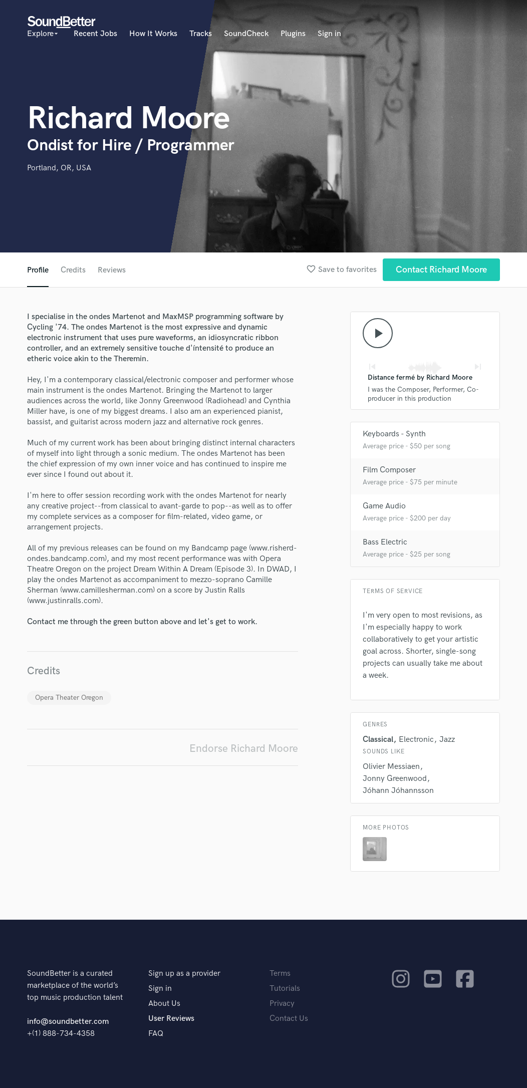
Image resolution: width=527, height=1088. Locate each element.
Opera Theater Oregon (69, 697)
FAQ (155, 1033)
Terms (280, 973)
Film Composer (389, 470)
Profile (38, 270)
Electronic (416, 739)
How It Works (153, 34)
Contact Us (289, 1018)
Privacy (282, 1003)
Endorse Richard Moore (243, 748)
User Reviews (171, 1018)
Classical (378, 739)
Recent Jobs (95, 34)
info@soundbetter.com (68, 1021)
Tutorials (285, 988)
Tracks (200, 34)
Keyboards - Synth (394, 434)
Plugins (293, 34)
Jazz (447, 739)
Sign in (329, 34)
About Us (164, 1003)
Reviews (112, 270)
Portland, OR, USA (59, 168)
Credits (73, 270)
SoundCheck (246, 34)
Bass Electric (385, 542)
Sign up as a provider (184, 973)
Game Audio (384, 506)
